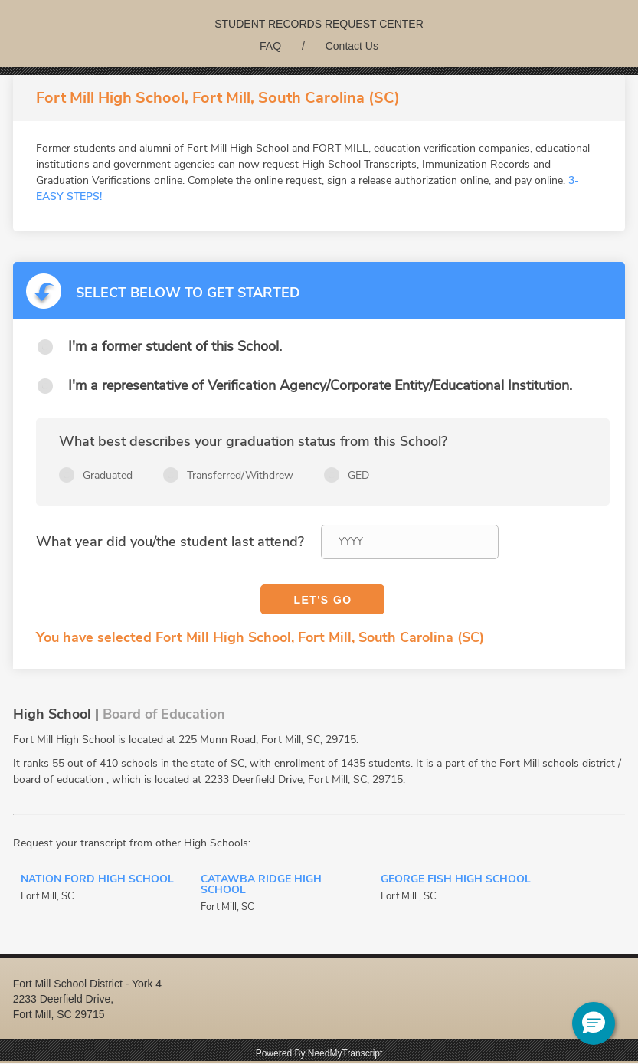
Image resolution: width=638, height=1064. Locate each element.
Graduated (108, 475)
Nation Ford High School (97, 880)
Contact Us (352, 46)
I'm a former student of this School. (175, 346)
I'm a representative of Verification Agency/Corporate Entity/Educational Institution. (320, 385)
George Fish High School (456, 880)
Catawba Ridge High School (261, 885)
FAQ (270, 46)
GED (358, 475)
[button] (593, 1023)
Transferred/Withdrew (240, 475)
